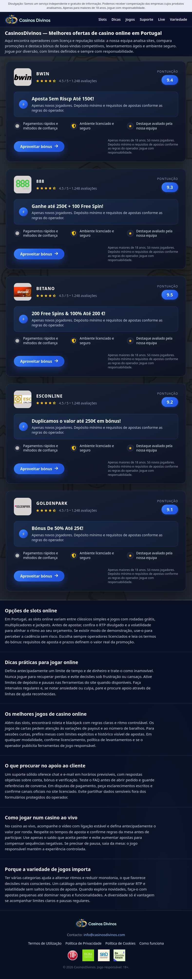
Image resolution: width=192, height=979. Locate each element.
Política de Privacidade (83, 943)
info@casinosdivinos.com (104, 934)
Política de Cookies (120, 943)
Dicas (116, 19)
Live (161, 19)
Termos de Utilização (45, 943)
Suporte (146, 19)
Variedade (178, 19)
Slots (102, 19)
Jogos (130, 19)
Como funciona (151, 943)
